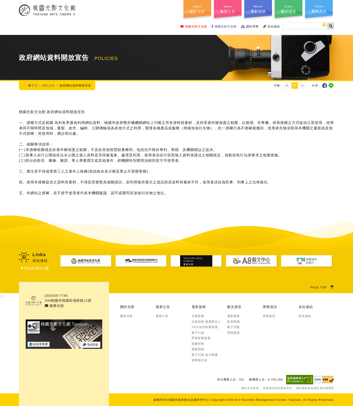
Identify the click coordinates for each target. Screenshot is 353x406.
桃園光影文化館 (193, 26)
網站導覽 (250, 26)
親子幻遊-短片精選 (205, 354)
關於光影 (48, 85)
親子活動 (233, 327)
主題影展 (198, 316)
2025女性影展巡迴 (205, 327)
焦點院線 (198, 349)
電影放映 (199, 307)
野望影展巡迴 (201, 338)
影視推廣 (233, 321)
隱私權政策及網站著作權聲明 (315, 388)
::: (21, 3)
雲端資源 (233, 332)
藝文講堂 (234, 307)
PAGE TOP (322, 287)
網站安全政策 (250, 388)
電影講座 (233, 316)
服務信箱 (54, 306)
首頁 (33, 85)
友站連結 (271, 26)
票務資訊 (270, 307)
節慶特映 (198, 343)
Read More (34, 268)
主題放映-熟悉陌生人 (206, 321)
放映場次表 (199, 360)
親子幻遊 (198, 332)
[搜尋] (304, 26)
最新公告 (163, 307)
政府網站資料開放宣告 (277, 388)
